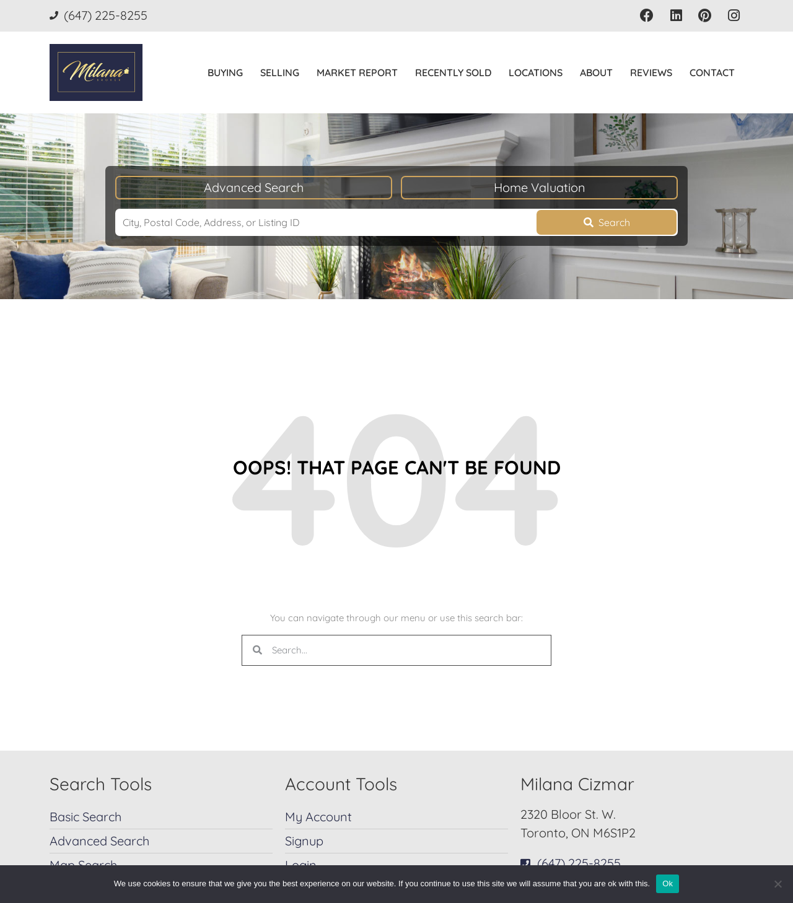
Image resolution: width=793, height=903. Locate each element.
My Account (318, 816)
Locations (536, 72)
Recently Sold (453, 72)
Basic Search (85, 816)
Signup (304, 840)
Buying (225, 72)
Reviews (651, 72)
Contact (712, 72)
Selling (279, 72)
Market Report (357, 72)
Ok (667, 883)
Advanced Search (254, 187)
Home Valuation (539, 187)
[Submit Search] (607, 222)
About (596, 72)
